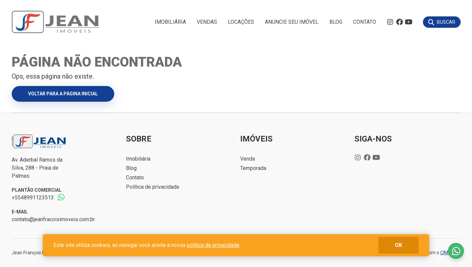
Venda (247, 159)
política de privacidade (213, 245)
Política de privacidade (152, 187)
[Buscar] (442, 22)
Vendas (207, 22)
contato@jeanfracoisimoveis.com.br (53, 219)
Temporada (253, 168)
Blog (335, 22)
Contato (364, 22)
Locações (241, 22)
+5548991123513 (33, 197)
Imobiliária (170, 22)
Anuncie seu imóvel (292, 22)
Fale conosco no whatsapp (456, 251)
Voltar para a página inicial (63, 93)
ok (398, 245)
